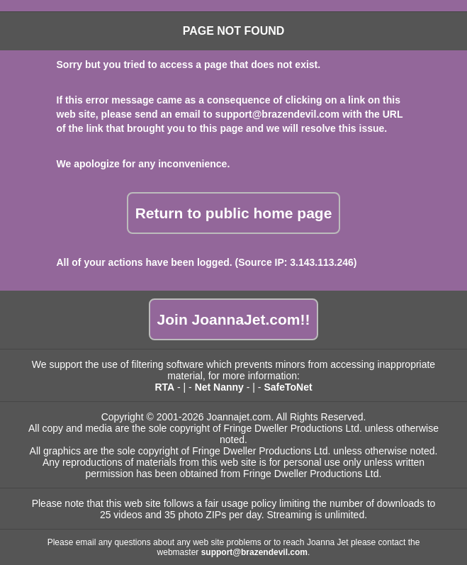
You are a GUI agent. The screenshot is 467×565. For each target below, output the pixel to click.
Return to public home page (233, 213)
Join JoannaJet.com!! (233, 319)
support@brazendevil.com (277, 114)
